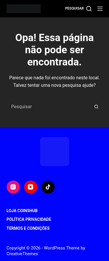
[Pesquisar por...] (49, 107)
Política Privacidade (29, 219)
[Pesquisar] (78, 9)
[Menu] (100, 8)
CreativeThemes (22, 253)
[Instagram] (13, 187)
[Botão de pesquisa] (96, 107)
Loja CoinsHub (22, 210)
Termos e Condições (28, 228)
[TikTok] (48, 187)
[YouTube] (30, 187)
